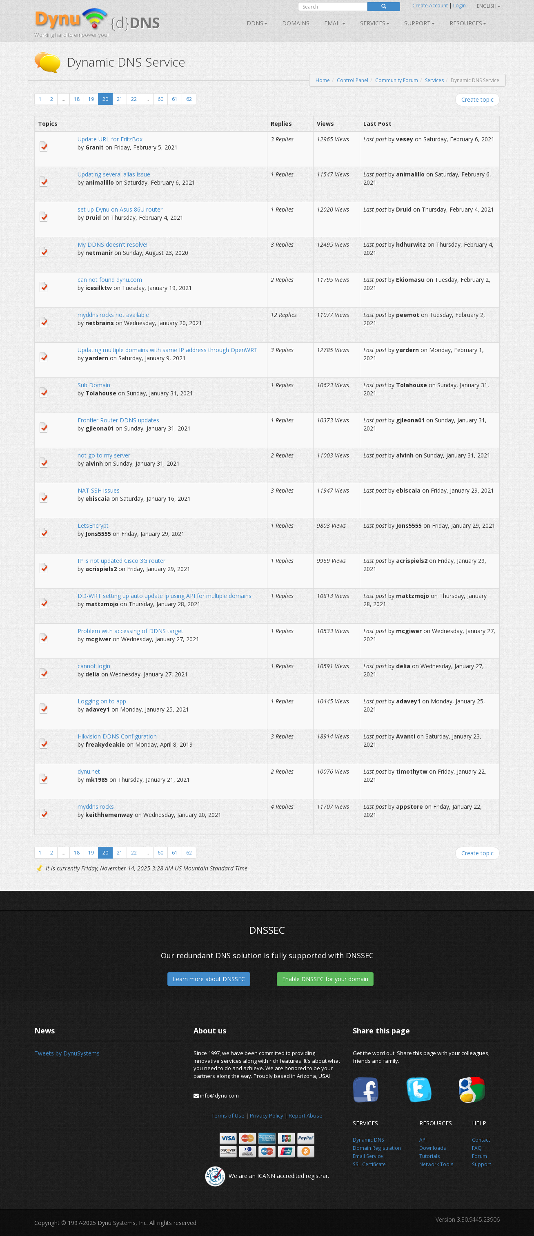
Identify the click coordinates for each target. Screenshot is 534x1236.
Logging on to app (102, 701)
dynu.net (89, 771)
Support (419, 23)
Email (334, 23)
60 (160, 99)
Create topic (477, 99)
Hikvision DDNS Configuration (117, 736)
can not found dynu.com (110, 279)
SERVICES (374, 23)
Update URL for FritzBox (110, 139)
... (63, 99)
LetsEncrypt (93, 525)
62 (189, 99)
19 (91, 99)
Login (459, 5)
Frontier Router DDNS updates (118, 420)
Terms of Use (228, 1115)
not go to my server (104, 455)
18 (77, 99)
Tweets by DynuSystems (67, 1053)
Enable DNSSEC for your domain (325, 979)
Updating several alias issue (114, 174)
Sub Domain (94, 385)
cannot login (94, 666)
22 (134, 99)
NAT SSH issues (99, 490)
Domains (295, 23)
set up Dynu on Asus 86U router (120, 209)
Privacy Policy (266, 1115)
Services (434, 80)
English (489, 5)
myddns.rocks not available (113, 315)
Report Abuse (306, 1115)
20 (105, 99)
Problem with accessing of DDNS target (130, 631)
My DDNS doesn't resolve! (112, 244)
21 (119, 99)
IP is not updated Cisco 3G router (121, 560)
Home (323, 80)
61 (175, 99)
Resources (467, 23)
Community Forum (396, 80)
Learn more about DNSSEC (209, 979)
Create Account (430, 5)
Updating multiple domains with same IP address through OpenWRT (168, 350)
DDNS (257, 23)
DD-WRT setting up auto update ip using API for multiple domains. (165, 596)
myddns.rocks (96, 806)
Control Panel (352, 80)
